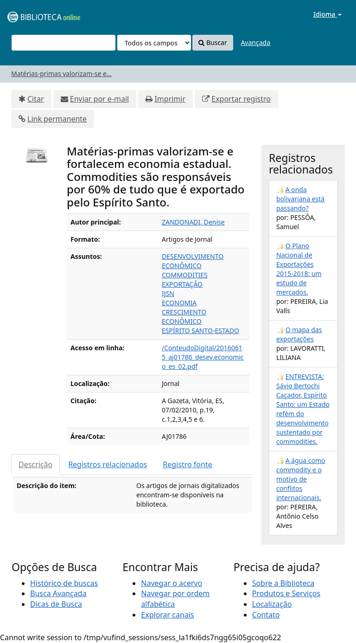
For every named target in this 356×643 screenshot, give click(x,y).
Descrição (35, 464)
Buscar (212, 42)
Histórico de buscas (64, 583)
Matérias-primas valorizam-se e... (61, 73)
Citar (35, 99)
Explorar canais (167, 615)
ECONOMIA (179, 302)
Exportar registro (241, 99)
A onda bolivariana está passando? (300, 198)
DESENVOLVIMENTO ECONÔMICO (192, 261)
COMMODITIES (185, 274)
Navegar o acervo (171, 583)
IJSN (168, 293)
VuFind (29, 14)
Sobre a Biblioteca (283, 583)
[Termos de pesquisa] (63, 43)
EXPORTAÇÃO (182, 284)
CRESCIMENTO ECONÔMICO (184, 317)
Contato (266, 615)
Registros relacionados (107, 464)
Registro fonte (187, 464)
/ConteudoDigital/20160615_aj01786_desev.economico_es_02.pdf (203, 357)
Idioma (327, 14)
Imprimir (169, 99)
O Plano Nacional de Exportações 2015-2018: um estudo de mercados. (299, 268)
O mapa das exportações (299, 334)
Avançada (255, 42)
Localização (272, 604)
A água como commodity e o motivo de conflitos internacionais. (300, 479)
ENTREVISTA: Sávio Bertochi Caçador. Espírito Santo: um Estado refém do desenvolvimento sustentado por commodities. (303, 409)
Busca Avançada (58, 593)
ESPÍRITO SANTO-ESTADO (200, 330)
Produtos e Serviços (286, 593)
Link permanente (57, 119)
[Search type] (154, 43)
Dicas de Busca (56, 604)
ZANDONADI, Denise (193, 222)
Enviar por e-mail (99, 99)
